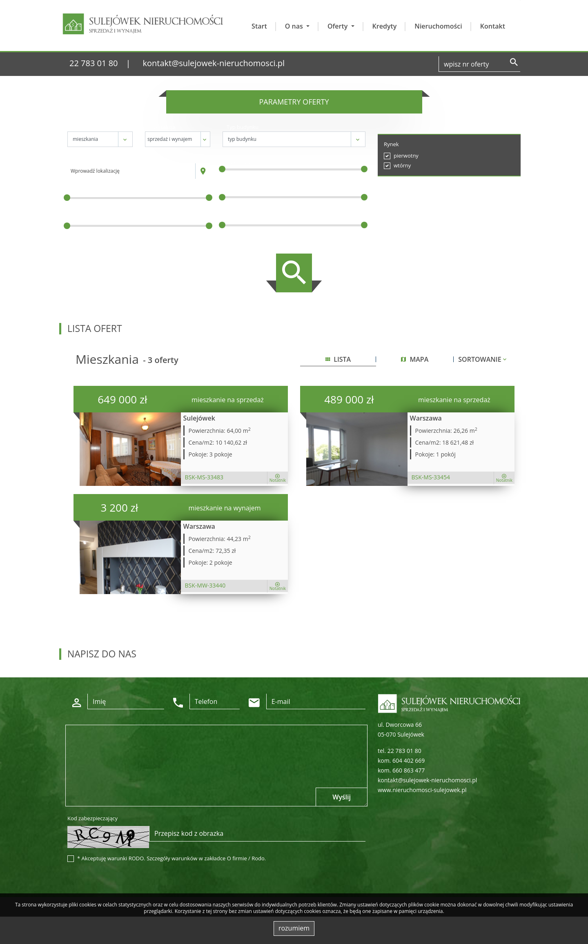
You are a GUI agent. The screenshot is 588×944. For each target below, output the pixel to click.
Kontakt (492, 26)
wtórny (402, 165)
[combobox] (131, 171)
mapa (414, 359)
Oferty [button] (338, 26)
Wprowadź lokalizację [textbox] (95, 170)
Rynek (391, 144)
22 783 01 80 (93, 63)
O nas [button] (295, 26)
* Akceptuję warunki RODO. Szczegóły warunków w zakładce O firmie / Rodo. (171, 858)
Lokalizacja (84, 159)
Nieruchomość (89, 127)
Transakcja (162, 127)
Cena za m (240, 190)
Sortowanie (483, 359)
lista (338, 359)
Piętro (234, 218)
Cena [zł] (82, 190)
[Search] (479, 64)
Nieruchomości (438, 26)
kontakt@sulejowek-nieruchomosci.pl (214, 63)
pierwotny (406, 155)
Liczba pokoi (242, 162)
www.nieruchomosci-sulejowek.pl (422, 790)
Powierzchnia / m (93, 219)
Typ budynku (242, 127)
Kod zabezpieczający (92, 818)
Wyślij (341, 797)
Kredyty (384, 26)
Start (259, 26)
